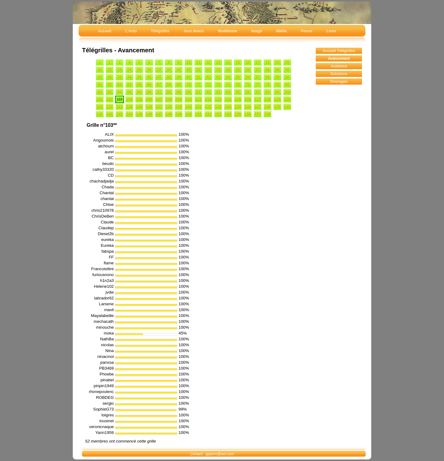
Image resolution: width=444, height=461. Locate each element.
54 (228, 77)
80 (287, 84)
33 (218, 70)
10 (189, 62)
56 (248, 77)
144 (129, 114)
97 (258, 92)
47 (159, 77)
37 (258, 70)
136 (248, 107)
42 (110, 77)
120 (287, 99)
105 (139, 99)
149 (178, 114)
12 (208, 62)
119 (277, 99)
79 (277, 84)
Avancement (339, 58)
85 (139, 92)
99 (277, 92)
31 (198, 70)
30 (189, 70)
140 (287, 107)
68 (169, 84)
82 (110, 92)
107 (159, 99)
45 (139, 77)
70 (189, 84)
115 (238, 99)
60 (287, 77)
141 (100, 114)
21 (100, 70)
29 (179, 70)
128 (169, 107)
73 (218, 84)
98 (267, 92)
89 (179, 92)
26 (149, 70)
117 (257, 99)
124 (129, 107)
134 (228, 107)
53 (218, 77)
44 (129, 77)
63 (119, 84)
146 (149, 114)
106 (149, 99)
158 (267, 114)
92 (208, 92)
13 (218, 62)
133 (218, 107)
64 (129, 84)
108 (169, 99)
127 (159, 107)
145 (139, 114)
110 (188, 99)
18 (267, 62)
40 (287, 70)
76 (248, 84)
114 (228, 99)
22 (110, 70)
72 (208, 84)
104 (129, 99)
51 (198, 77)
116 (248, 99)
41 (100, 77)
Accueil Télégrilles (339, 51)
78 (267, 84)
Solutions (339, 74)
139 (277, 107)
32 (208, 70)
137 (257, 107)
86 (149, 92)
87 (159, 92)
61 (100, 84)
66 (149, 84)
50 (189, 77)
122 (109, 107)
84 (129, 92)
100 (287, 92)
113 (218, 99)
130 (188, 107)
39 (277, 70)
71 (198, 84)
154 (228, 114)
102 (109, 99)
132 (208, 107)
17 (258, 62)
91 (198, 92)
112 (208, 99)
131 (198, 107)
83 (119, 92)
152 (208, 114)
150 (188, 114)
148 (169, 114)
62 (110, 84)
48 (169, 77)
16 (248, 62)
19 (277, 62)
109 (178, 99)
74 (228, 84)
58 (267, 77)
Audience (339, 66)
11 (198, 62)
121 (100, 107)
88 (169, 92)
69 (179, 84)
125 (139, 107)
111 (198, 99)
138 (267, 107)
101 (100, 99)
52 (208, 77)
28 (169, 70)
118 (267, 99)
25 (139, 70)
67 (159, 84)
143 (119, 114)
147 (159, 114)
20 (287, 62)
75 (238, 84)
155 (238, 114)
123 (119, 107)
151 (198, 114)
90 (189, 92)
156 (248, 114)
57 (258, 77)
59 (277, 77)
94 (228, 92)
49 (179, 77)
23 (119, 70)
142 (109, 114)
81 (100, 92)
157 (257, 114)
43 (119, 77)
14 (228, 62)
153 (218, 114)
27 (159, 70)
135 (238, 107)
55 (238, 77)
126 (149, 107)
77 (258, 84)
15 (238, 62)
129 (178, 107)
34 (228, 70)
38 (267, 70)
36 (248, 70)
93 (218, 92)
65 (139, 84)
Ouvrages (338, 81)
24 (129, 70)
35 (238, 70)
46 (149, 77)
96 (248, 92)
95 (238, 92)
